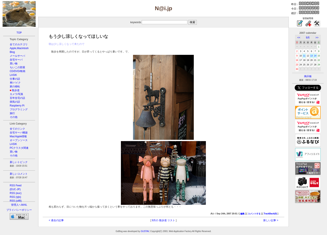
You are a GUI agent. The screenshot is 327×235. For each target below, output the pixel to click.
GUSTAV (145, 231)
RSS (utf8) (16, 200)
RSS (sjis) (15, 196)
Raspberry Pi (17, 105)
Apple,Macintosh (19, 48)
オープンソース (19, 140)
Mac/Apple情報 (18, 136)
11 (304, 56)
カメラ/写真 (16, 94)
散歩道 (16, 90)
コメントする (254, 213)
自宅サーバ (16, 59)
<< (298, 37)
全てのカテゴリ (19, 44)
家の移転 (15, 86)
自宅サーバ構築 (19, 132)
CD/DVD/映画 (17, 71)
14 (315, 56)
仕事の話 (15, 78)
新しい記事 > (270, 220)
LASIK (13, 75)
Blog (12, 52)
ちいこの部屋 (17, 67)
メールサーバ (17, 55)
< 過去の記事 (56, 220)
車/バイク (15, 82)
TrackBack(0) (270, 213)
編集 (242, 213)
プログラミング (19, 109)
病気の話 (15, 101)
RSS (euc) (15, 193)
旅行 (12, 113)
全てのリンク (17, 128)
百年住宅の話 (17, 97)
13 (311, 56)
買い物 (13, 63)
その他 (13, 117)
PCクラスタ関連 (19, 147)
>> (317, 37)
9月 (308, 37)
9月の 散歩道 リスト (163, 220)
